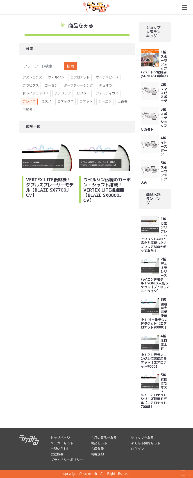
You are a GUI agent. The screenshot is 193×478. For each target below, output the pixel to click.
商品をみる (99, 443)
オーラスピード (107, 77)
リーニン (104, 101)
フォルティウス (107, 93)
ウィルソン (56, 77)
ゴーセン (51, 85)
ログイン (137, 449)
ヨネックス (65, 101)
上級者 (122, 101)
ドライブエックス (36, 93)
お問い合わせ (60, 449)
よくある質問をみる (145, 443)
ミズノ (46, 101)
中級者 (27, 109)
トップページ (60, 438)
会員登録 (97, 449)
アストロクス (32, 77)
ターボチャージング (78, 85)
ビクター (83, 93)
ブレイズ (29, 101)
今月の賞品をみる (104, 438)
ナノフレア (62, 93)
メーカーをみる (62, 443)
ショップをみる (142, 438)
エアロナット (80, 77)
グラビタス (31, 85)
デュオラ (105, 85)
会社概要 (57, 454)
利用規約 (97, 454)
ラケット (86, 101)
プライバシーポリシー (67, 460)
